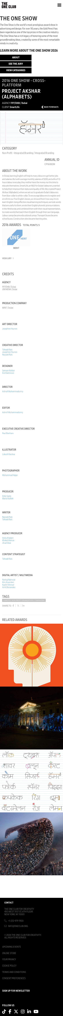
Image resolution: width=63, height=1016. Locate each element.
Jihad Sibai (6, 543)
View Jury (7, 258)
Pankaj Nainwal (8, 580)
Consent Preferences (14, 978)
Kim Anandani (8, 582)
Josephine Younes (9, 329)
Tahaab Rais (7, 349)
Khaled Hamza (8, 540)
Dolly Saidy (6, 496)
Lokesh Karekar (8, 454)
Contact (8, 902)
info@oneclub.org (18, 926)
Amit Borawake (8, 587)
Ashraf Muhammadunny (12, 391)
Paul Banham (8, 433)
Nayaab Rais (7, 355)
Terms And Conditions (14, 972)
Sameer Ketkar (8, 370)
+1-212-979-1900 (16, 921)
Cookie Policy (9, 965)
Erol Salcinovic (8, 373)
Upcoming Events (11, 947)
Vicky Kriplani (7, 538)
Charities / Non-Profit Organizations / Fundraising (24, 600)
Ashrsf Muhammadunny (12, 412)
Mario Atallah (7, 498)
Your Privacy (9, 959)
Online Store (9, 953)
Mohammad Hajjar (10, 475)
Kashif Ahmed (8, 585)
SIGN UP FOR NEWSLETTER (16, 991)
